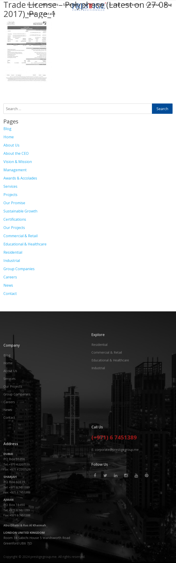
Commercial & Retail (20, 235)
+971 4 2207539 (19, 501)
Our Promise (14, 202)
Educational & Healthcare (25, 244)
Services (70, 4)
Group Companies (125, 4)
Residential (12, 252)
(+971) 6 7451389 (114, 455)
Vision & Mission (17, 161)
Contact (48, 13)
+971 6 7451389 (19, 524)
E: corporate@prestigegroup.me (115, 467)
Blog (168, 4)
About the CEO (16, 153)
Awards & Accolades (20, 178)
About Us (50, 4)
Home (32, 4)
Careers (153, 4)
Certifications (14, 219)
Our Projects (93, 4)
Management (15, 169)
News (31, 13)
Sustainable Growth (20, 211)
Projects (10, 194)
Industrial (11, 260)
